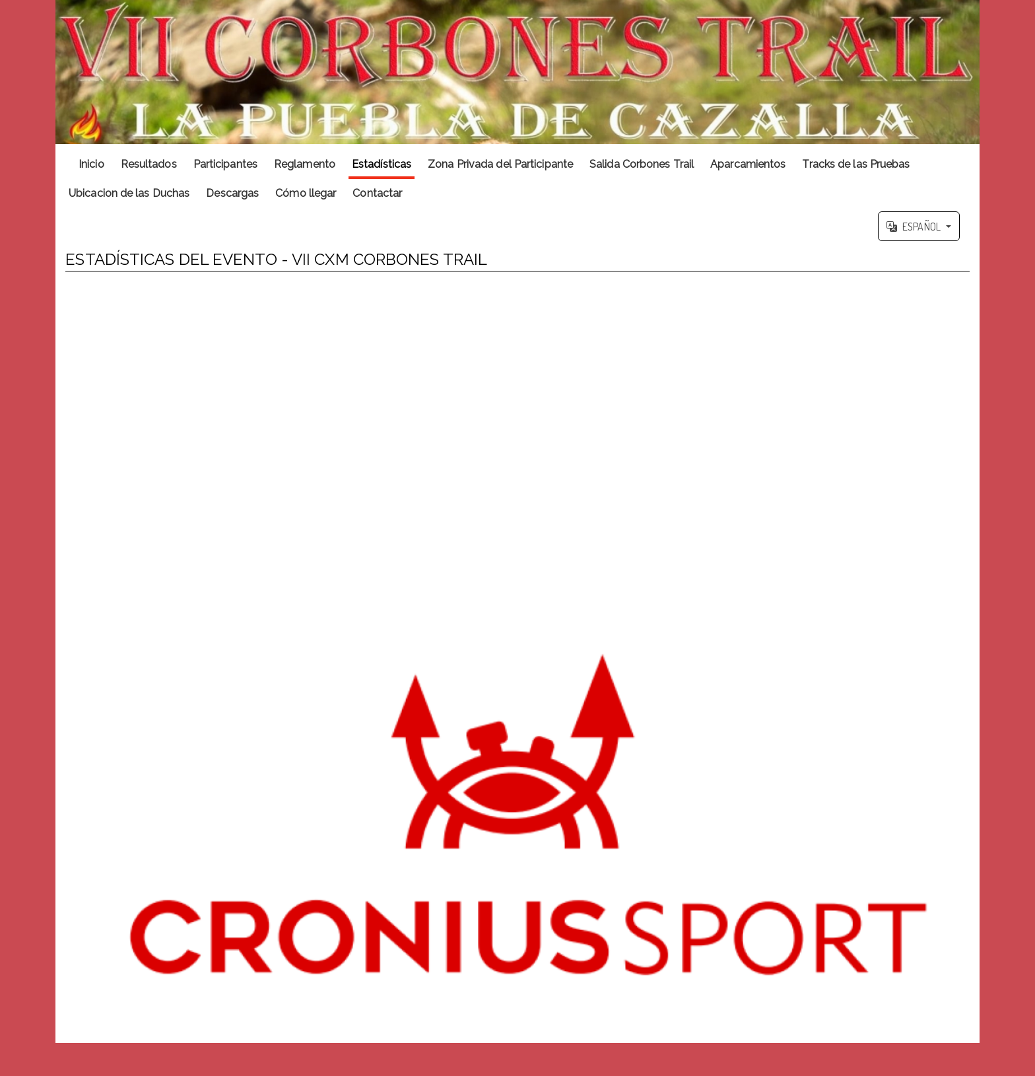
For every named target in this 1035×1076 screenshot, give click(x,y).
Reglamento (304, 164)
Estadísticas (381, 164)
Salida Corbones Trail (641, 164)
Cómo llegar (305, 193)
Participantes (225, 164)
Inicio (91, 164)
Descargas (232, 193)
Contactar (377, 193)
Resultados (149, 164)
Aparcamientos (747, 164)
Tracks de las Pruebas (856, 164)
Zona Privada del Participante (500, 164)
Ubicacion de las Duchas (129, 193)
